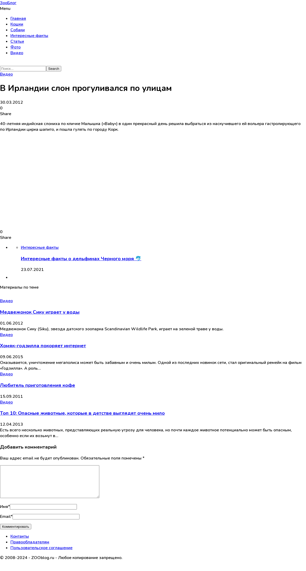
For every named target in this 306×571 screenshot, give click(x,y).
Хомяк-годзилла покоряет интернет (43, 345)
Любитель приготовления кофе (37, 385)
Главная (18, 18)
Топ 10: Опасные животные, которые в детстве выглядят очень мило (82, 413)
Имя (5, 513)
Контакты (19, 542)
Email (6, 523)
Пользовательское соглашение (41, 554)
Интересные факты (29, 36)
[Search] (23, 68)
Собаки (17, 30)
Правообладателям (29, 548)
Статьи (17, 41)
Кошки (16, 24)
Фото (15, 47)
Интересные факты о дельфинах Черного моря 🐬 (81, 258)
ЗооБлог (8, 3)
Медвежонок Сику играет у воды (39, 312)
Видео (16, 53)
